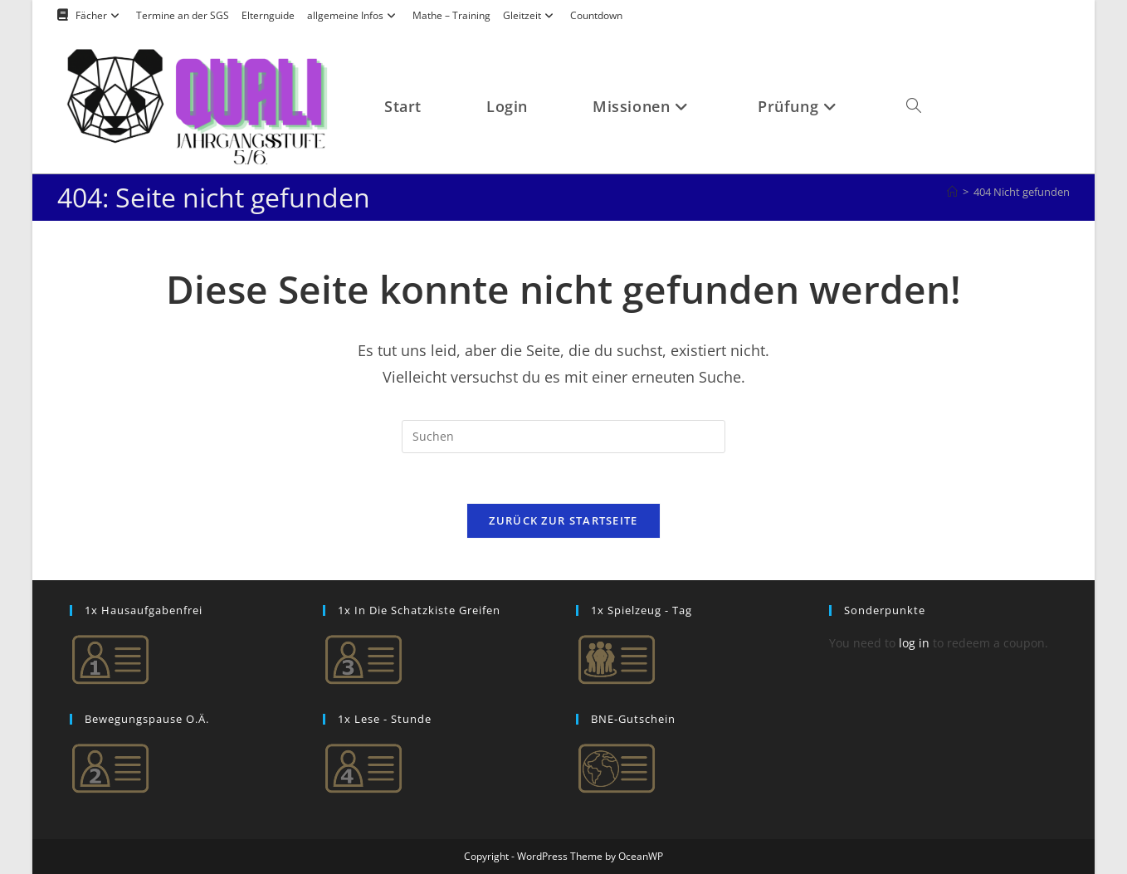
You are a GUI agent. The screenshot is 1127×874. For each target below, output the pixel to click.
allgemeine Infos (353, 15)
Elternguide (268, 15)
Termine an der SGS (182, 15)
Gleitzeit (530, 15)
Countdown (596, 15)
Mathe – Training (451, 15)
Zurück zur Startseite (563, 520)
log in (914, 643)
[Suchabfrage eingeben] (563, 436)
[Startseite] (952, 191)
